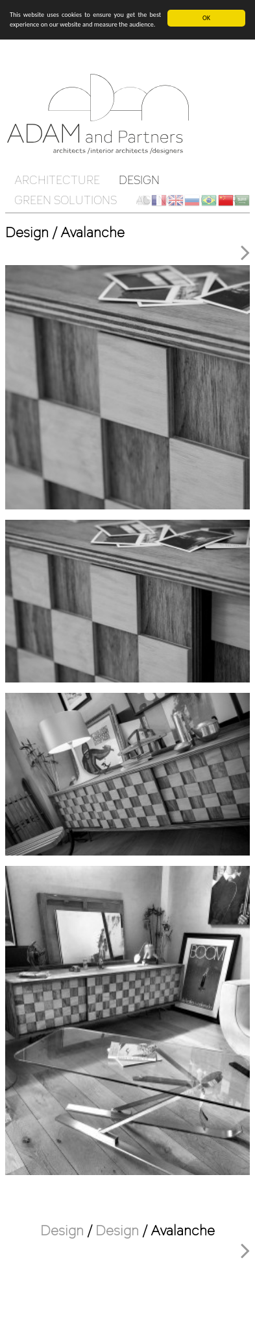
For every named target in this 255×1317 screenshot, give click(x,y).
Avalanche (183, 1230)
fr (159, 200)
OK (206, 18)
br (209, 200)
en (176, 200)
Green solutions (65, 199)
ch (226, 200)
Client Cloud (143, 200)
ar (242, 200)
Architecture (57, 179)
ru (192, 200)
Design (139, 179)
